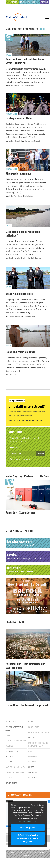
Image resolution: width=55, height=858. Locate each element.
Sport (31, 767)
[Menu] (47, 17)
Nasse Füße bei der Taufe (19, 294)
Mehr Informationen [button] (27, 822)
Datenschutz (40, 852)
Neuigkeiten (11, 783)
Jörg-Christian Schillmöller (17, 258)
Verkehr (32, 757)
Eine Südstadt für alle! (15, 728)
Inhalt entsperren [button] (27, 827)
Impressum (27, 856)
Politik (31, 738)
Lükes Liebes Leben (15, 773)
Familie (9, 735)
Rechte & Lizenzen (25, 852)
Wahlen (32, 762)
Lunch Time (14, 448)
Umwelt (8, 225)
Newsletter (34, 722)
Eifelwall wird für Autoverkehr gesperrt (27, 705)
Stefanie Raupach (14, 141)
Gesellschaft (13, 751)
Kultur (8, 345)
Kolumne (10, 762)
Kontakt (12, 852)
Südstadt (33, 773)
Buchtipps (11, 722)
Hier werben (12, 2)
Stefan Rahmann (14, 86)
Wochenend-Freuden (18, 459)
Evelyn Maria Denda (15, 196)
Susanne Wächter (14, 316)
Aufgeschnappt (11, 114)
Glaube (8, 55)
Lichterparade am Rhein (19, 118)
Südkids (9, 746)
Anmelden (41, 453)
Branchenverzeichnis (29, 2)
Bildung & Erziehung (16, 741)
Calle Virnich (13, 375)
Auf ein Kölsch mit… (16, 767)
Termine (44, 2)
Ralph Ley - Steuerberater (20, 512)
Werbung (33, 778)
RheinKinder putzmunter (19, 174)
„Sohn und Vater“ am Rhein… (21, 352)
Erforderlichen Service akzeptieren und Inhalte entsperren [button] (27, 838)
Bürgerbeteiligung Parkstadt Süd (38, 744)
